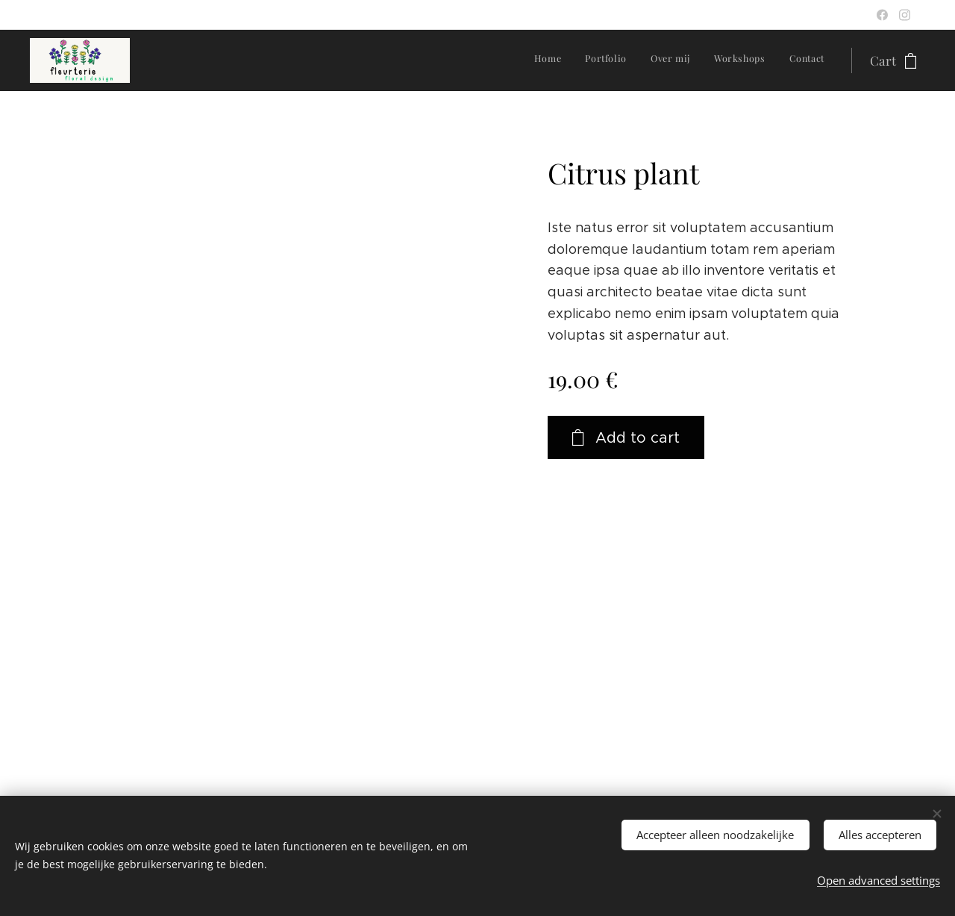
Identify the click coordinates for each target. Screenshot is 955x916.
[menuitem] (733, 60)
